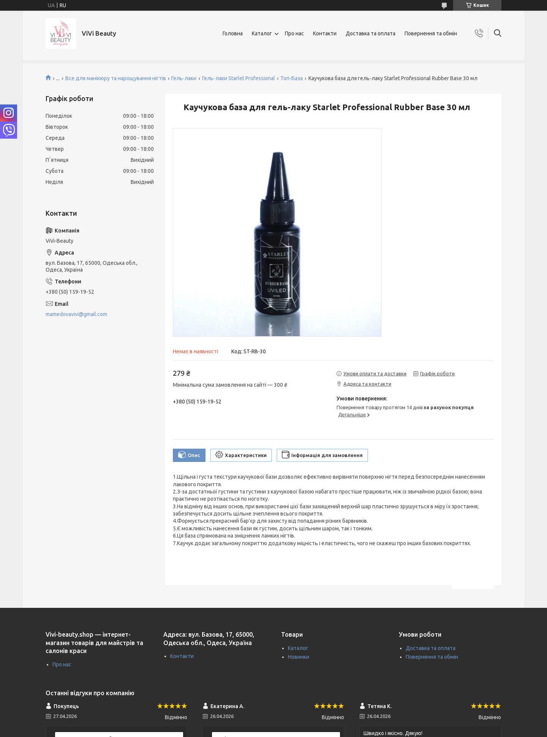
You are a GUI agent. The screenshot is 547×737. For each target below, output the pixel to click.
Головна (233, 33)
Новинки (298, 657)
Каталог (262, 33)
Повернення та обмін (431, 33)
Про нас (294, 33)
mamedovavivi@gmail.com (76, 314)
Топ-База (291, 78)
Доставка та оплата (370, 33)
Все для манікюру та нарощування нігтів (115, 78)
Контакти (325, 33)
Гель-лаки (183, 78)
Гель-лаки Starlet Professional (238, 78)
